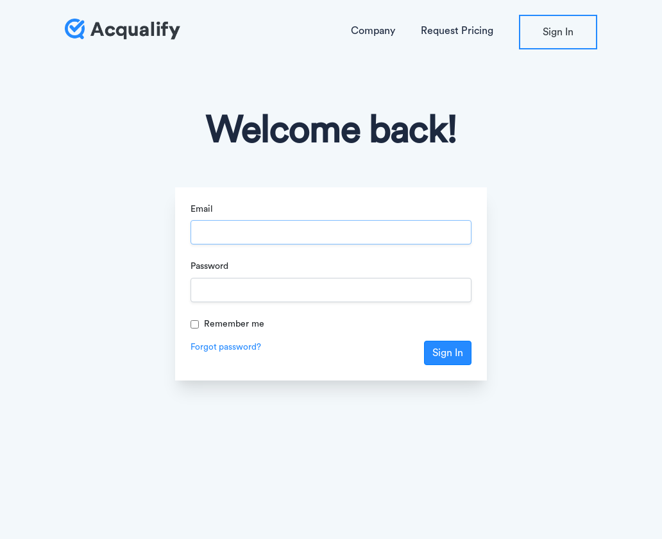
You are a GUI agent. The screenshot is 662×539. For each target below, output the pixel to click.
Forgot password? (226, 347)
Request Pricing (457, 31)
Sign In (558, 32)
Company (373, 31)
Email (202, 209)
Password (209, 266)
